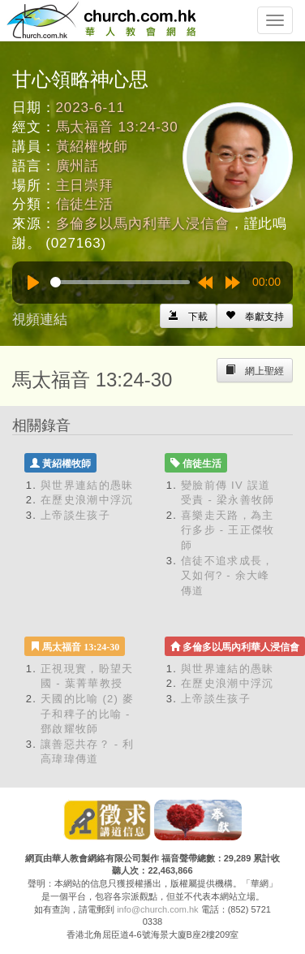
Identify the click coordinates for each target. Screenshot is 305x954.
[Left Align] (255, 316)
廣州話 (78, 166)
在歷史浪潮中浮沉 (87, 500)
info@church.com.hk (157, 909)
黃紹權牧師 (92, 146)
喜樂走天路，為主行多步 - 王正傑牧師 (228, 530)
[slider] (120, 282)
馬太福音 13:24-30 (117, 127)
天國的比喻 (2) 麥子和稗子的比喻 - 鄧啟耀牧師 (87, 714)
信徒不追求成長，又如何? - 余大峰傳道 (227, 576)
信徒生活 (85, 204)
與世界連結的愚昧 (87, 485)
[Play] (33, 283)
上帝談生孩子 (75, 515)
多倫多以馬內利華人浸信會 (143, 223)
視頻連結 (39, 319)
